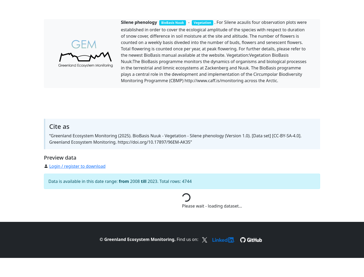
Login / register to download (77, 166)
